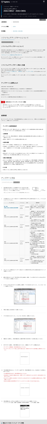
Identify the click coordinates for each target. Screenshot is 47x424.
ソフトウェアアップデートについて (7, 182)
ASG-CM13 (15, 31)
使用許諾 (20, 71)
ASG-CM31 (20, 31)
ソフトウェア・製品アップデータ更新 (21, 16)
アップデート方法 (29, 71)
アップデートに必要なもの (11, 71)
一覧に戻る (43, 19)
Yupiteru (5, 16)
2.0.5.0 (14, 26)
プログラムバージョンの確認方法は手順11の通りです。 (12, 54)
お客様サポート (10, 16)
